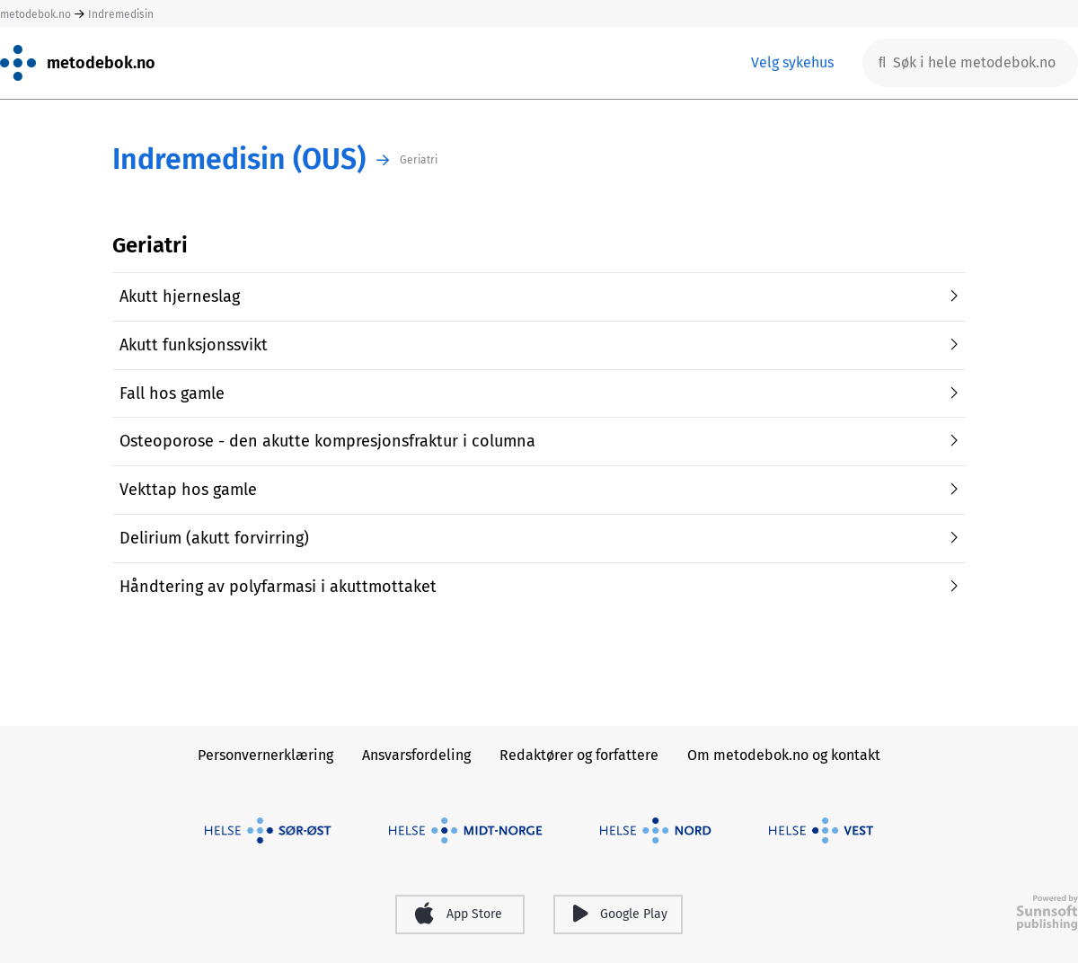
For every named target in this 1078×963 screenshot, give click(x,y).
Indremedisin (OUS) (239, 159)
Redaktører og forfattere (578, 755)
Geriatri (418, 160)
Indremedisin (121, 14)
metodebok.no (35, 14)
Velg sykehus (792, 62)
